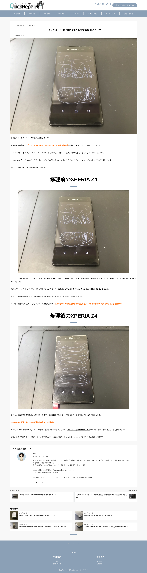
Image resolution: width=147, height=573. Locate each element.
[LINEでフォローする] (42, 483)
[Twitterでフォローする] (34, 483)
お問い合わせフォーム (125, 5)
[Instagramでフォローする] (39, 483)
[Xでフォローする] (68, 543)
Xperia (31, 25)
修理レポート (20, 25)
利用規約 (99, 563)
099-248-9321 (103, 4)
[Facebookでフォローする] (37, 483)
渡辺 (34, 454)
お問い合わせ (57, 563)
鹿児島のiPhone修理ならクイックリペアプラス (73, 570)
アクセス (55, 561)
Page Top (73, 551)
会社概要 (99, 561)
